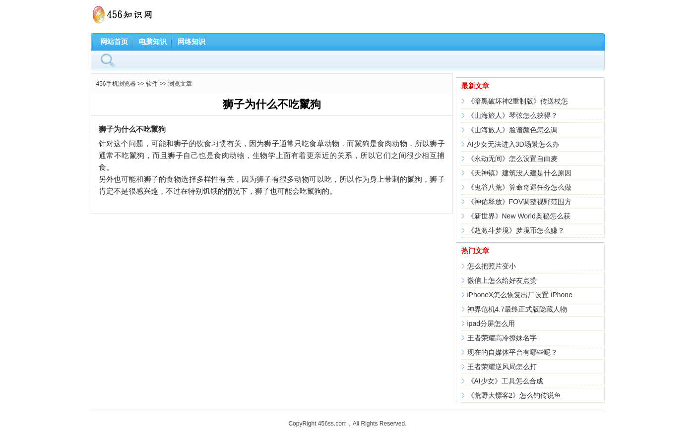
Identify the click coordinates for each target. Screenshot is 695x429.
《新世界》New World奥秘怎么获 (518, 216)
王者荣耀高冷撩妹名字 (502, 338)
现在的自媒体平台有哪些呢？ (512, 352)
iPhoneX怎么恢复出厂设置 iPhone (519, 295)
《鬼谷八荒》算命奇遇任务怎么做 (519, 187)
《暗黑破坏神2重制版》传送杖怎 (518, 101)
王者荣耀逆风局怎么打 (502, 367)
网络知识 (191, 42)
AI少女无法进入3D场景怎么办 (513, 144)
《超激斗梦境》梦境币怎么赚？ (516, 230)
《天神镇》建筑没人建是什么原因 (519, 173)
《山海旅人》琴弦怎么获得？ (512, 115)
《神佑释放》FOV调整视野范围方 (519, 202)
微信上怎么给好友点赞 (502, 280)
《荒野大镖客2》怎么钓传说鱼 (514, 395)
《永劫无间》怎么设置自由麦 (512, 158)
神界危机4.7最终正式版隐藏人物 (517, 309)
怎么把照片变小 (491, 266)
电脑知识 (153, 42)
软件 (152, 83)
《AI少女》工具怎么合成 (505, 381)
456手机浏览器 (116, 83)
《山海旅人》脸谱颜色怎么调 (512, 130)
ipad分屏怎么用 (491, 323)
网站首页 (114, 42)
